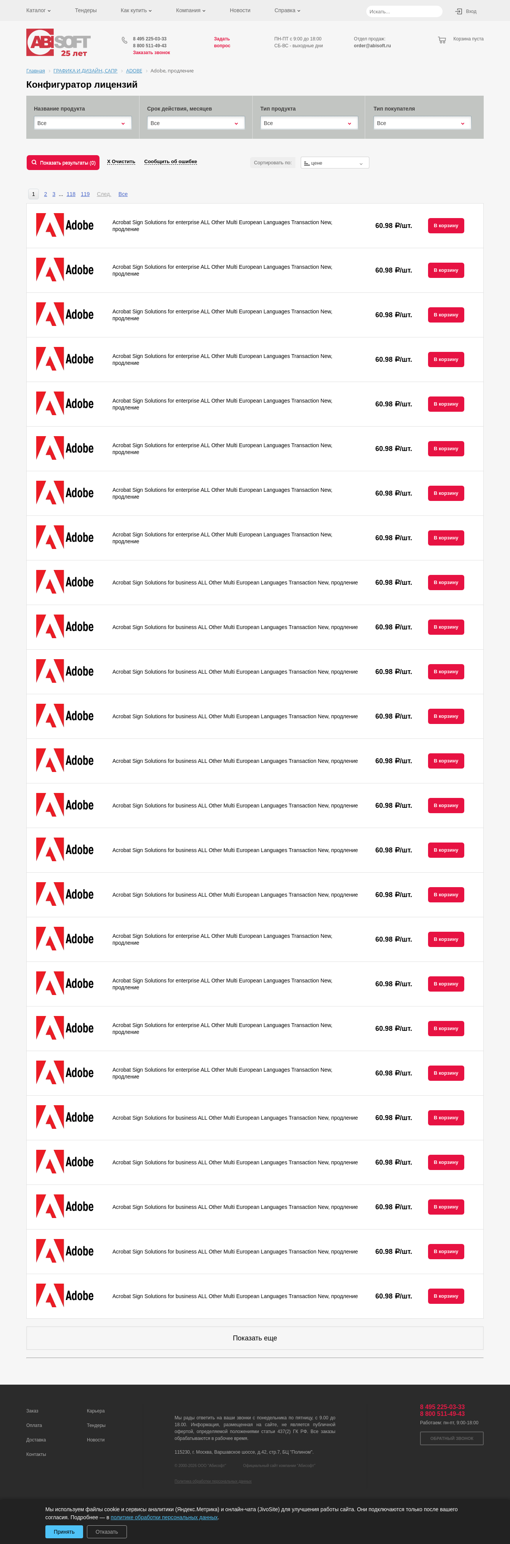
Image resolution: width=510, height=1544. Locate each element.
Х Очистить (121, 161)
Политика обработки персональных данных (213, 1481)
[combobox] (83, 123)
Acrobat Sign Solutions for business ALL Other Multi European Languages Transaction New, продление (235, 582)
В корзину (446, 225)
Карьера (96, 1411)
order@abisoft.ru (372, 45)
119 (85, 194)
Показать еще (255, 1338)
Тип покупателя (394, 109)
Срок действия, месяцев (179, 109)
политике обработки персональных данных (164, 1517)
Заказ (32, 1411)
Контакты (36, 1454)
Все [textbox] (42, 123)
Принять (64, 1532)
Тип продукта (278, 109)
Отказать (107, 1532)
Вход (471, 11)
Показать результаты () (68, 162)
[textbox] (335, 163)
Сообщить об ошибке (170, 161)
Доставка (36, 1440)
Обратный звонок (451, 1438)
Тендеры (86, 10)
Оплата (34, 1425)
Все (123, 194)
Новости (240, 10)
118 (71, 194)
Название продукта (59, 109)
